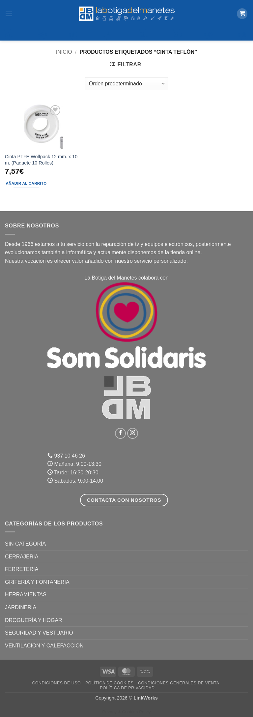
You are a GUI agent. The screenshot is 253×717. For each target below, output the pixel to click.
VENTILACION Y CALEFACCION (44, 645)
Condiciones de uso (56, 683)
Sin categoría (25, 544)
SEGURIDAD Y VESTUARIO (39, 633)
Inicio (64, 52)
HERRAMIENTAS (25, 594)
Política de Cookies (109, 683)
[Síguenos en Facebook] (120, 433)
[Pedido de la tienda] (126, 83)
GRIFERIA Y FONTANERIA (37, 582)
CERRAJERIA (21, 556)
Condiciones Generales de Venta (178, 683)
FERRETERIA (21, 569)
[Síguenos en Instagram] (132, 433)
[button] (9, 14)
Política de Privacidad (127, 688)
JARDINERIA (20, 607)
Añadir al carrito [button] (26, 183)
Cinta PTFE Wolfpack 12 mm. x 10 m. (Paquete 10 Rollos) (41, 159)
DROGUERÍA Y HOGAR (33, 620)
